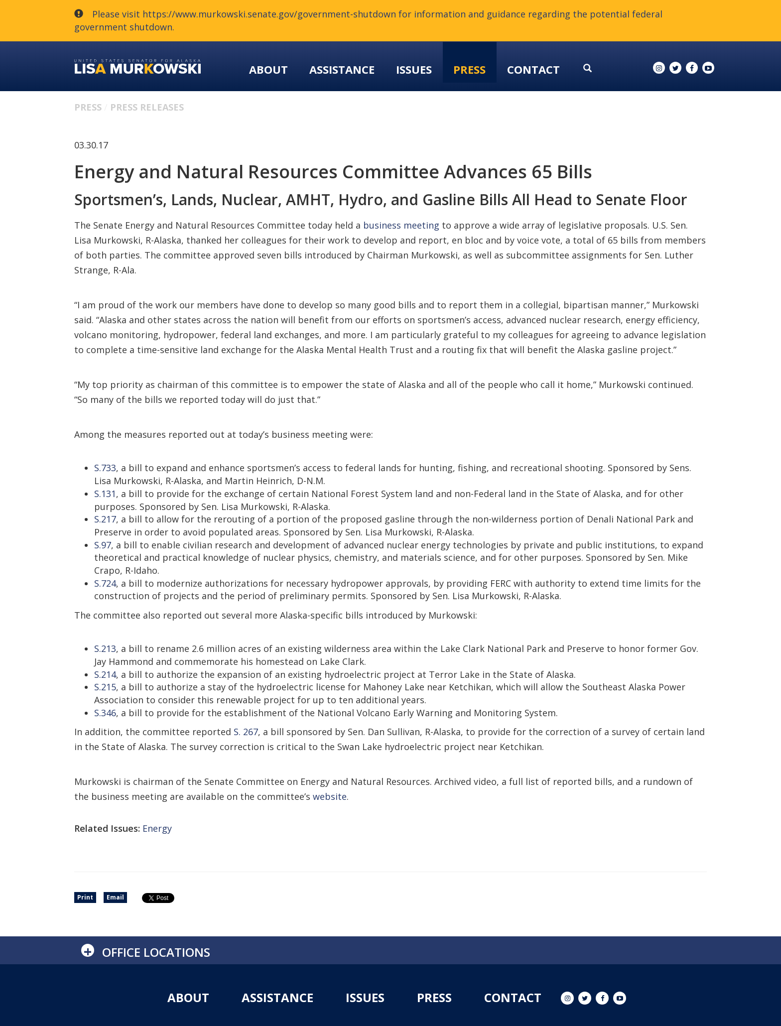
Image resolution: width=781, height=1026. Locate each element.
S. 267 (246, 732)
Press (469, 69)
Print (85, 897)
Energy (157, 828)
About (268, 69)
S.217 (105, 519)
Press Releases (147, 107)
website (330, 796)
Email (115, 897)
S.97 (102, 545)
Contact (533, 69)
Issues (414, 69)
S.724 (105, 583)
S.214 (105, 674)
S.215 (105, 687)
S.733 (105, 468)
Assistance (342, 69)
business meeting (401, 225)
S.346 (105, 713)
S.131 (105, 494)
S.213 (105, 648)
